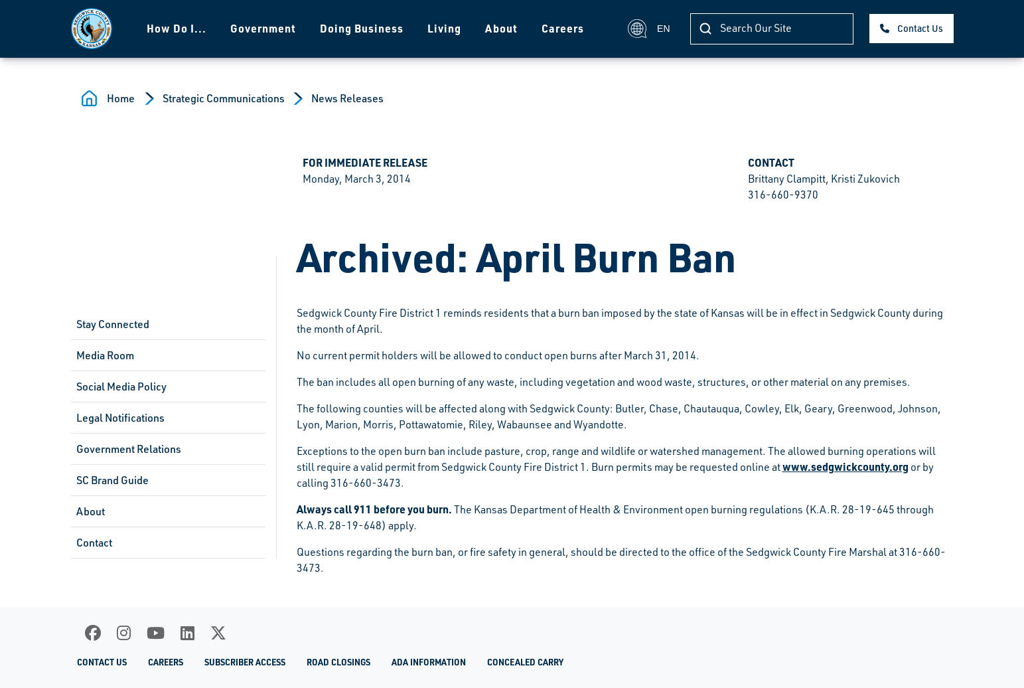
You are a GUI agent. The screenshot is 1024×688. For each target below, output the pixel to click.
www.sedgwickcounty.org (845, 466)
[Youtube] (156, 632)
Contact (94, 542)
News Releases (347, 98)
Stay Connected (112, 324)
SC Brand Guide (112, 480)
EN (649, 28)
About (501, 28)
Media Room (105, 355)
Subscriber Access (244, 662)
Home (121, 98)
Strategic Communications (224, 98)
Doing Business (361, 28)
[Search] (771, 28)
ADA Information (429, 662)
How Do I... (176, 28)
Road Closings (338, 662)
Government (263, 28)
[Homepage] (91, 28)
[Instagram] (124, 632)
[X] (218, 632)
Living (444, 28)
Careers (563, 28)
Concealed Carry (525, 662)
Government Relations (128, 449)
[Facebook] (93, 632)
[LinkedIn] (187, 632)
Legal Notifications (120, 417)
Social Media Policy (121, 386)
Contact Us (920, 28)
